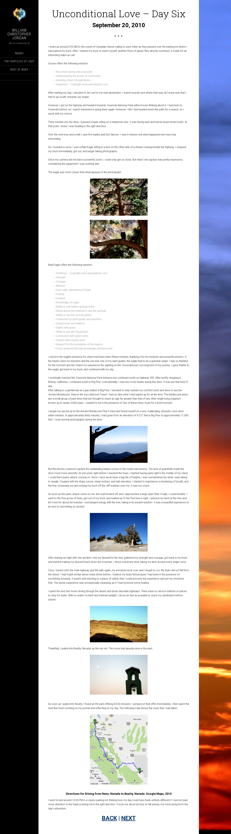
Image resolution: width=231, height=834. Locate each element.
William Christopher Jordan (19, 34)
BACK (109, 818)
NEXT (128, 818)
